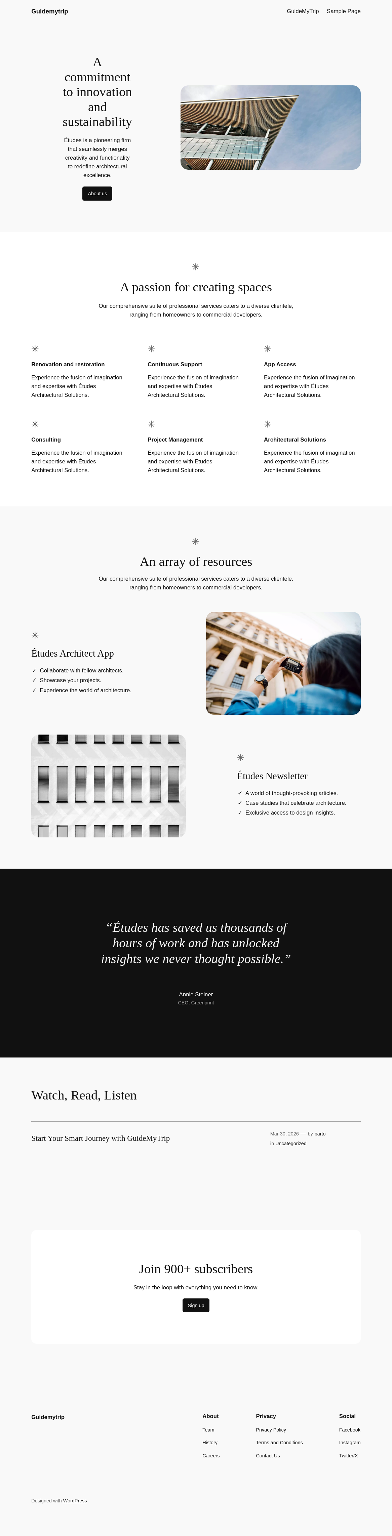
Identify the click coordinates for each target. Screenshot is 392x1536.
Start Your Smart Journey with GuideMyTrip (100, 1138)
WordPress (75, 1500)
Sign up (196, 1305)
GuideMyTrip (303, 11)
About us (97, 193)
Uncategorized (291, 1143)
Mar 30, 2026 (284, 1133)
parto (320, 1133)
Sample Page (344, 11)
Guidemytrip (49, 11)
